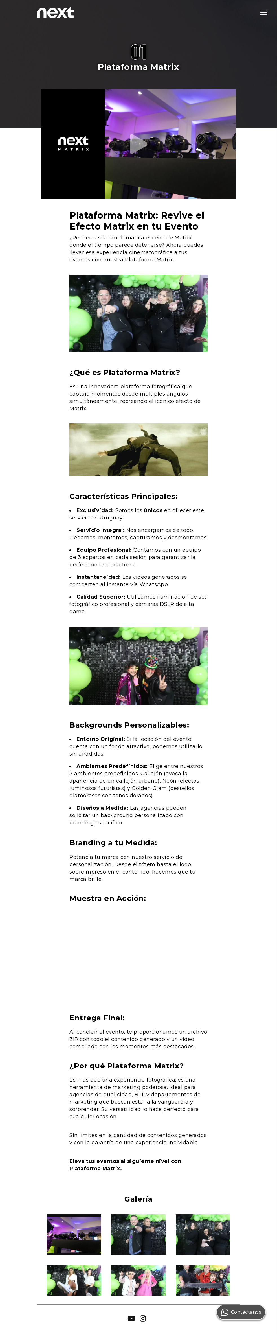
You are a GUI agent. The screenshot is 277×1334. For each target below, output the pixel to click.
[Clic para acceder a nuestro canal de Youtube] (131, 1318)
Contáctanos (241, 1312)
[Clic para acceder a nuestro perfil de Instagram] (143, 1318)
